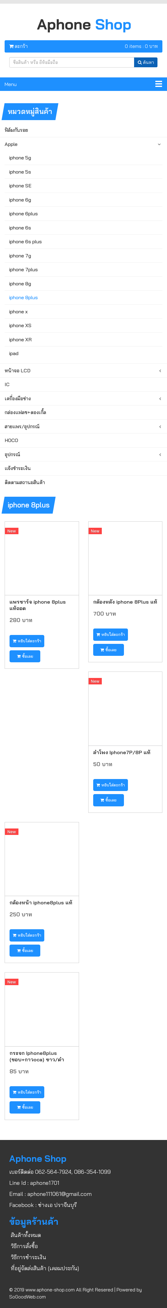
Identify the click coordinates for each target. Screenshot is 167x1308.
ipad (13, 353)
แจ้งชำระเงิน (18, 468)
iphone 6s (20, 228)
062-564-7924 (53, 1171)
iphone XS (20, 325)
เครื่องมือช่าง (18, 398)
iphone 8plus (23, 297)
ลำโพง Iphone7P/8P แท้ (121, 752)
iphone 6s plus (25, 241)
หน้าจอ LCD (17, 370)
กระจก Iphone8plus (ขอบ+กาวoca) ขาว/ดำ (37, 1056)
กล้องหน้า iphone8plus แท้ (41, 902)
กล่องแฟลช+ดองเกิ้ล (25, 412)
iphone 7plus (23, 269)
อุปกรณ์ (12, 454)
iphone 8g (20, 283)
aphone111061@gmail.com (59, 1193)
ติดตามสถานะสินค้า (25, 482)
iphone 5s (20, 172)
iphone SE (20, 185)
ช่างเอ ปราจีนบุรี (57, 1204)
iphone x (18, 311)
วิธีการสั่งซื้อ (24, 1246)
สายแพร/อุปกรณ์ (22, 426)
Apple (11, 144)
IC (7, 384)
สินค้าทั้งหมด (26, 1235)
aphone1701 (44, 1182)
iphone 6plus (23, 213)
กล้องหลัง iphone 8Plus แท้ (125, 601)
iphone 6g (20, 200)
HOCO (11, 440)
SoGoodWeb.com (27, 1297)
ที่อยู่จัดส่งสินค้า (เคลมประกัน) (45, 1268)
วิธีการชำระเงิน (28, 1257)
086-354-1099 (92, 1171)
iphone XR (20, 339)
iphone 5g (20, 158)
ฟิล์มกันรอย (16, 130)
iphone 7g (20, 256)
